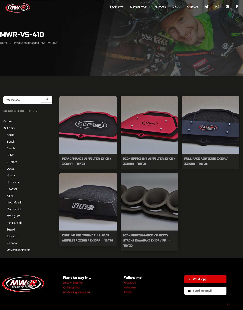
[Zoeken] (46, 99)
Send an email (200, 290)
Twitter (128, 292)
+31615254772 (71, 287)
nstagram (130, 287)
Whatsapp (197, 279)
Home (4, 42)
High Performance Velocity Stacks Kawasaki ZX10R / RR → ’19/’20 (147, 240)
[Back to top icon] (226, 303)
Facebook (130, 282)
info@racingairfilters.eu (76, 292)
